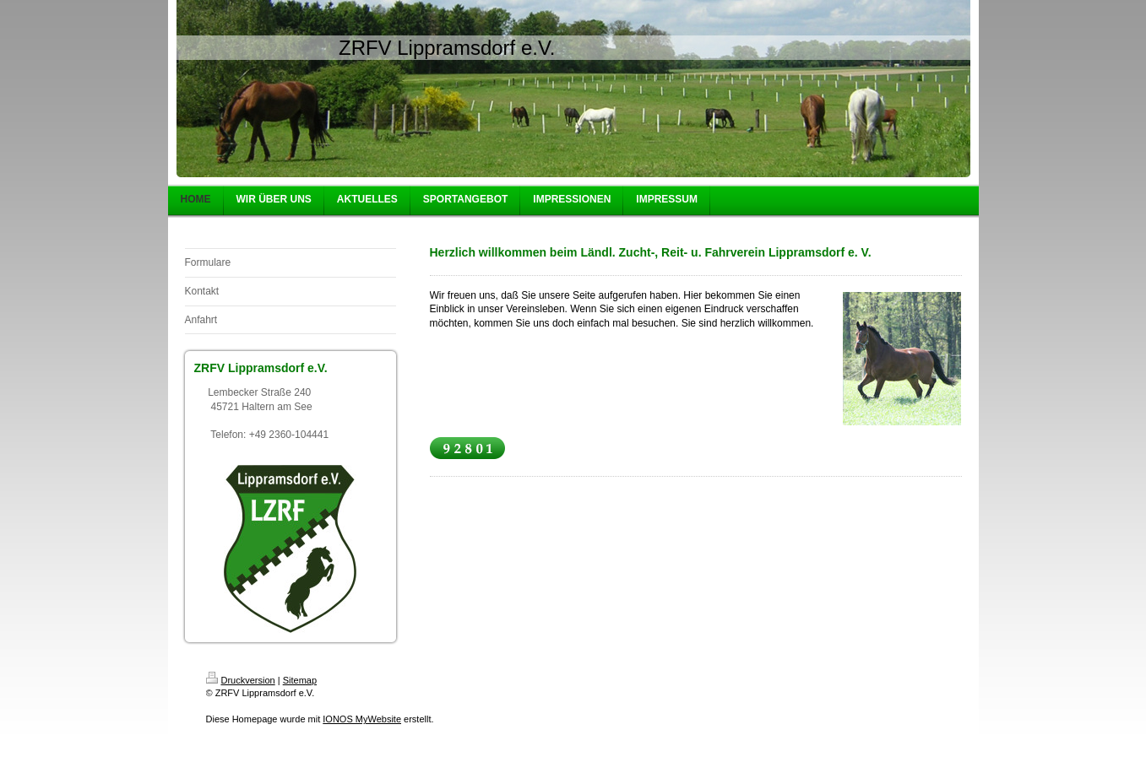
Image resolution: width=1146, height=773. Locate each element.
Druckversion (240, 680)
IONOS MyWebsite (362, 719)
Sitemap (300, 680)
